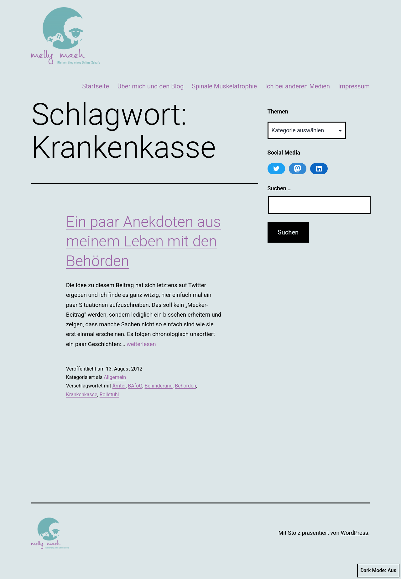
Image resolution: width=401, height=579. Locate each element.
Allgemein (115, 377)
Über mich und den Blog (150, 86)
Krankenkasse (81, 394)
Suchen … (280, 188)
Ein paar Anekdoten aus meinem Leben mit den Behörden (143, 241)
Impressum (354, 86)
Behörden (185, 386)
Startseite (95, 86)
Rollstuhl (109, 394)
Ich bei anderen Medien (297, 86)
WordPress (354, 532)
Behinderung (158, 386)
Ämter (119, 386)
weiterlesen (141, 344)
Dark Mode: (378, 570)
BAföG (135, 386)
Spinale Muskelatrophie (224, 86)
